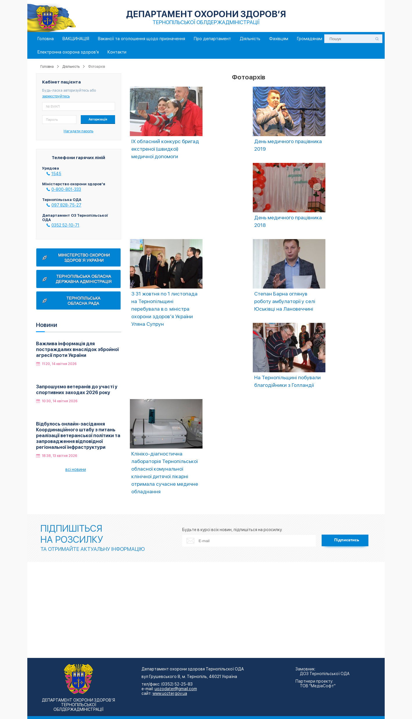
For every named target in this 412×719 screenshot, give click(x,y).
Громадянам (309, 38)
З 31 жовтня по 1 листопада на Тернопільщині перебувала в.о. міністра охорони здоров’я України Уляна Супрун (164, 309)
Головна (45, 38)
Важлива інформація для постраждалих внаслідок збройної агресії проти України (77, 349)
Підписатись (346, 540)
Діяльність (250, 38)
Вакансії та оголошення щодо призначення (141, 38)
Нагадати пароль (78, 131)
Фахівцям (278, 38)
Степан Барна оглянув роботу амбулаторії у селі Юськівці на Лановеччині (284, 301)
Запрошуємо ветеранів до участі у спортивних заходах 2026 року (76, 389)
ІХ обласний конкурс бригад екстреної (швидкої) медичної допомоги (165, 148)
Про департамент (212, 38)
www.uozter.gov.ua (170, 693)
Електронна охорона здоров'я (68, 52)
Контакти (117, 52)
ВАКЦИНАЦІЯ (75, 38)
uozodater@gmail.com (176, 688)
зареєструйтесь (56, 96)
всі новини (75, 469)
